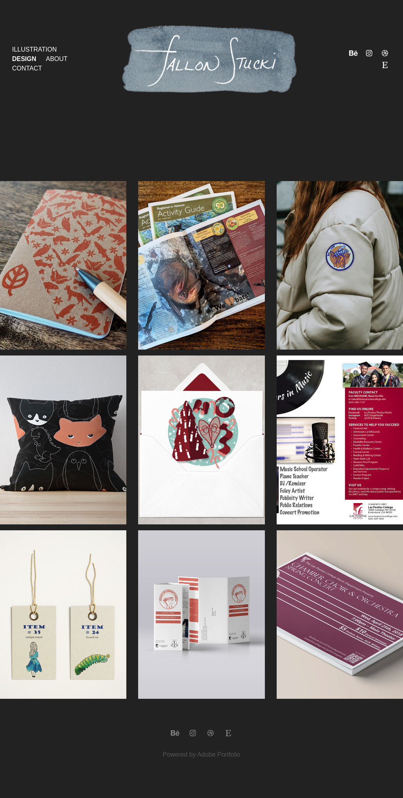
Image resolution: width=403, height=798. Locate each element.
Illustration (34, 49)
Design (24, 59)
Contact (27, 68)
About (57, 59)
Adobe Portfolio (218, 754)
